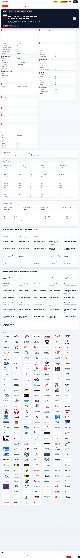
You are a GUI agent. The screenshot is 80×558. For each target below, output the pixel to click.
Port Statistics (12, 6)
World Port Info (9, 11)
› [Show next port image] (74, 18)
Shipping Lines (27, 6)
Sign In (75, 1)
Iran (13, 11)
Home (4, 11)
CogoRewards (63, 1)
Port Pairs (19, 6)
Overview (5, 6)
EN (70, 1)
